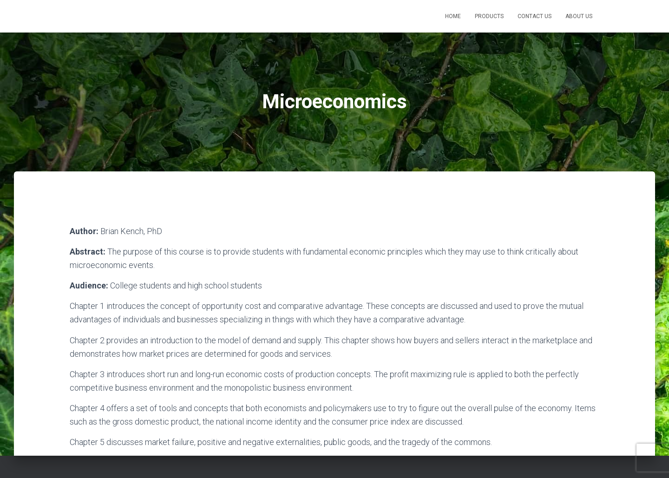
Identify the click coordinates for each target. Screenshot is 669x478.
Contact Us (534, 16)
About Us (578, 16)
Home (453, 16)
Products (489, 16)
